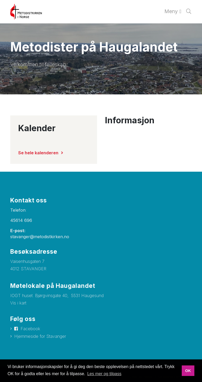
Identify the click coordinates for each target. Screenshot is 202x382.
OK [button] (188, 371)
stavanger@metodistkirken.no (39, 236)
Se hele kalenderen (38, 152)
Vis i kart (18, 302)
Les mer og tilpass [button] (104, 373)
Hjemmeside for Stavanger (40, 336)
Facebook (30, 328)
